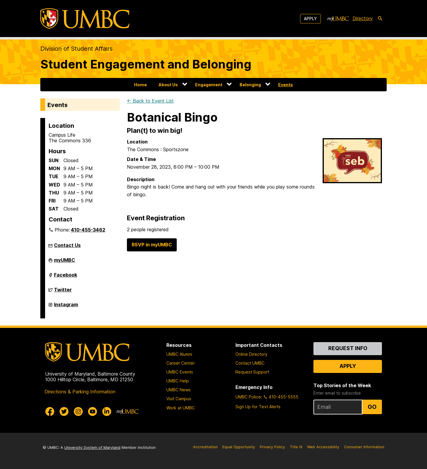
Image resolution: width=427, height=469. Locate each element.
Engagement (208, 84)
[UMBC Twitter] (64, 411)
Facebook (65, 277)
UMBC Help (177, 380)
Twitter (63, 292)
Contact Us (67, 245)
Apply (310, 18)
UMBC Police (248, 396)
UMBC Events (179, 371)
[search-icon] (380, 18)
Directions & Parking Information (79, 392)
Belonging (250, 84)
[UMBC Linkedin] (106, 411)
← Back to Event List (150, 101)
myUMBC (64, 262)
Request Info (347, 348)
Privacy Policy (272, 447)
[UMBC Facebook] (49, 411)
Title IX (296, 447)
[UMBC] (85, 18)
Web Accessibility (323, 447)
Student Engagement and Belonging (145, 64)
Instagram (66, 307)
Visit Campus (178, 398)
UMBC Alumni (179, 354)
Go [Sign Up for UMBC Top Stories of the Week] (372, 406)
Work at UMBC (180, 407)
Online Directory (251, 354)
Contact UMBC (250, 363)
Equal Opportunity (238, 447)
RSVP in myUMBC (152, 245)
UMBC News (178, 389)
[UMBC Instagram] (78, 411)
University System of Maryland (92, 447)
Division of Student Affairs (76, 48)
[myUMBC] (338, 18)
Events (285, 84)
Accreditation (205, 447)
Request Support (252, 371)
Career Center (180, 363)
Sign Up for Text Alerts (258, 406)
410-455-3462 (88, 230)
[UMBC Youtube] (92, 411)
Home (140, 84)
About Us (168, 84)
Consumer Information (364, 447)
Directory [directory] (363, 18)
